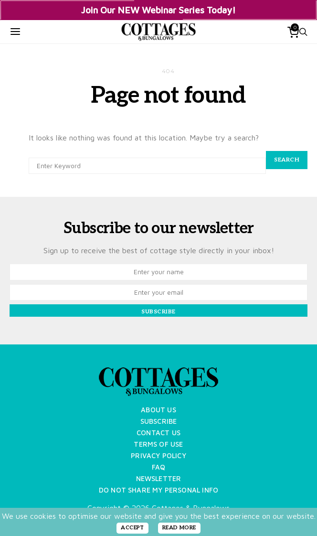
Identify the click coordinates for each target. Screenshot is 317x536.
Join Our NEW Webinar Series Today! (158, 10)
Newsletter (158, 478)
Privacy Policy (158, 455)
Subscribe (158, 421)
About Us (158, 410)
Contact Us (158, 433)
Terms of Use (158, 444)
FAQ (159, 467)
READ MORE (179, 528)
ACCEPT (132, 528)
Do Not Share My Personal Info (158, 490)
